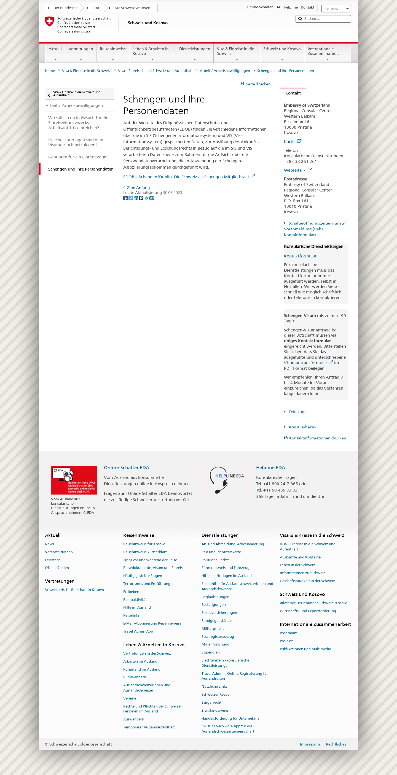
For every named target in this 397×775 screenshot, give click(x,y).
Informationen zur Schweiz (302, 573)
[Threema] (141, 198)
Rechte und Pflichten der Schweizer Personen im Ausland (152, 709)
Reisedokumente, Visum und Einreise (153, 568)
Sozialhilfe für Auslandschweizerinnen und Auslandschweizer (237, 586)
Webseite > (298, 170)
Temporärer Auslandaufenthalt (149, 727)
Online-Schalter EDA (126, 467)
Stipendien (211, 652)
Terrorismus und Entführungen (149, 584)
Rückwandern (134, 677)
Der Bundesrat (65, 8)
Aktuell (55, 54)
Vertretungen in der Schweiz (147, 653)
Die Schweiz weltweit (133, 8)
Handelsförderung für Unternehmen (232, 718)
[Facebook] (125, 198)
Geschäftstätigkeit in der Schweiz (307, 581)
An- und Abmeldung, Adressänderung (233, 544)
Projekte (287, 641)
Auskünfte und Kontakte (300, 557)
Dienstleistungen (194, 54)
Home (50, 71)
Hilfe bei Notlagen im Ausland (227, 576)
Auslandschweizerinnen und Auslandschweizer (146, 687)
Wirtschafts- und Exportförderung (308, 611)
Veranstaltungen (59, 552)
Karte (292, 141)
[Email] (151, 198)
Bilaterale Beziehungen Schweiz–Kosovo (313, 603)
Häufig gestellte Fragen (142, 576)
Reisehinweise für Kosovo (144, 544)
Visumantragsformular (308, 362)
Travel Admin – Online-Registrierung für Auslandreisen (235, 676)
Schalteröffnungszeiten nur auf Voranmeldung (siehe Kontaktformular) (314, 229)
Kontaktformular (300, 255)
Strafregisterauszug (218, 636)
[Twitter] (131, 198)
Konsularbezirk (302, 427)
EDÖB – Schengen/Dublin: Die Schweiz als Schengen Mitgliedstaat (189, 176)
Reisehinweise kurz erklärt (145, 552)
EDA (95, 8)
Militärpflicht (213, 629)
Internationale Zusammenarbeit (328, 54)
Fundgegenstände (217, 621)
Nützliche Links (214, 687)
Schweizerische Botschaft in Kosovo (74, 590)
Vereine (129, 698)
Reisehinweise (113, 54)
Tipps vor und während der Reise (150, 560)
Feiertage (298, 411)
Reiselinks (131, 615)
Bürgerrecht (211, 702)
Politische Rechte (216, 560)
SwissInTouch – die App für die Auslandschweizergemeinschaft (228, 729)
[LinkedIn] (136, 198)
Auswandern (133, 719)
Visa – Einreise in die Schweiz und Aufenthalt (155, 71)
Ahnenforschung (215, 644)
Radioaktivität (135, 600)
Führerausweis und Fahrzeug (226, 568)
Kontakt (290, 93)
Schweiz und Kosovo (282, 54)
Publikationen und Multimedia (305, 649)
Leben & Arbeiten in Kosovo (153, 54)
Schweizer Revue (215, 694)
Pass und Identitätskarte (221, 552)
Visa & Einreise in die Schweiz (237, 54)
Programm (288, 633)
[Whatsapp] (146, 198)
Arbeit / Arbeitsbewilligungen (225, 71)
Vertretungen (80, 54)
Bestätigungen (214, 605)
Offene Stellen (57, 568)
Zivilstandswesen (215, 710)
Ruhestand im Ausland (141, 669)
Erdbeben (131, 592)
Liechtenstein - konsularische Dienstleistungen (225, 663)
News (49, 544)
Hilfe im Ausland (137, 608)
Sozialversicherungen (219, 613)
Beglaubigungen (215, 597)
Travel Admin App (138, 631)
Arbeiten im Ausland (140, 661)
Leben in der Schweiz (297, 565)
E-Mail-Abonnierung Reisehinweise (152, 623)
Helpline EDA (270, 467)
